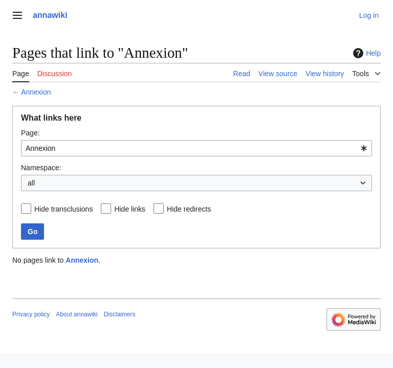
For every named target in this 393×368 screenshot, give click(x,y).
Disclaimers (120, 314)
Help (366, 53)
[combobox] (196, 148)
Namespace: (41, 168)
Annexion (36, 92)
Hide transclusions (63, 209)
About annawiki (76, 314)
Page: (30, 133)
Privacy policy (31, 314)
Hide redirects (189, 209)
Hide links (129, 209)
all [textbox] (31, 183)
